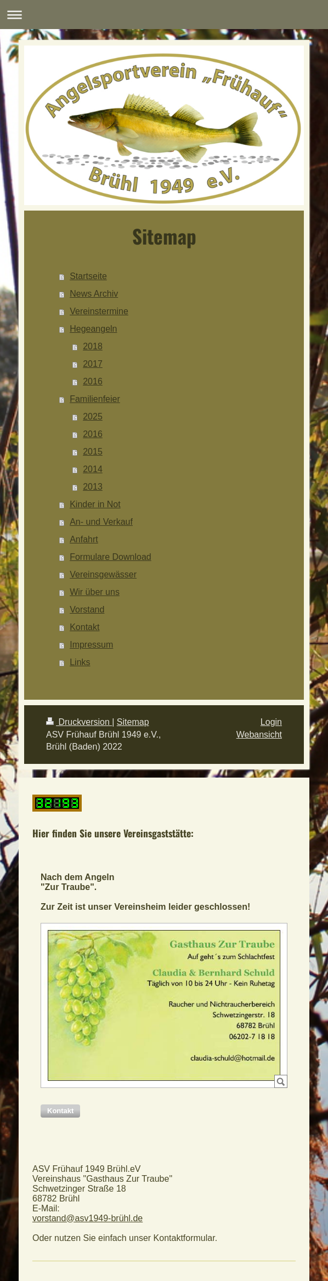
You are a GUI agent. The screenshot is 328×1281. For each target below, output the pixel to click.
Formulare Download (110, 557)
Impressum (91, 644)
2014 (93, 469)
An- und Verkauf (101, 521)
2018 (93, 346)
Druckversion (79, 722)
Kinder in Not (95, 504)
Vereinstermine (99, 311)
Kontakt (84, 627)
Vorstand (87, 609)
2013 (93, 486)
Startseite (88, 276)
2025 (93, 416)
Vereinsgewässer (103, 574)
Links (80, 662)
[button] (60, 1111)
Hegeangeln (93, 328)
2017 (93, 364)
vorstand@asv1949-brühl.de (87, 1218)
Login (271, 722)
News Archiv (94, 293)
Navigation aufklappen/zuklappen (164, 14)
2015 (93, 451)
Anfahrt (84, 539)
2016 (93, 381)
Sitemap (133, 722)
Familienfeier (95, 399)
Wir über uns (95, 592)
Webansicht (259, 734)
